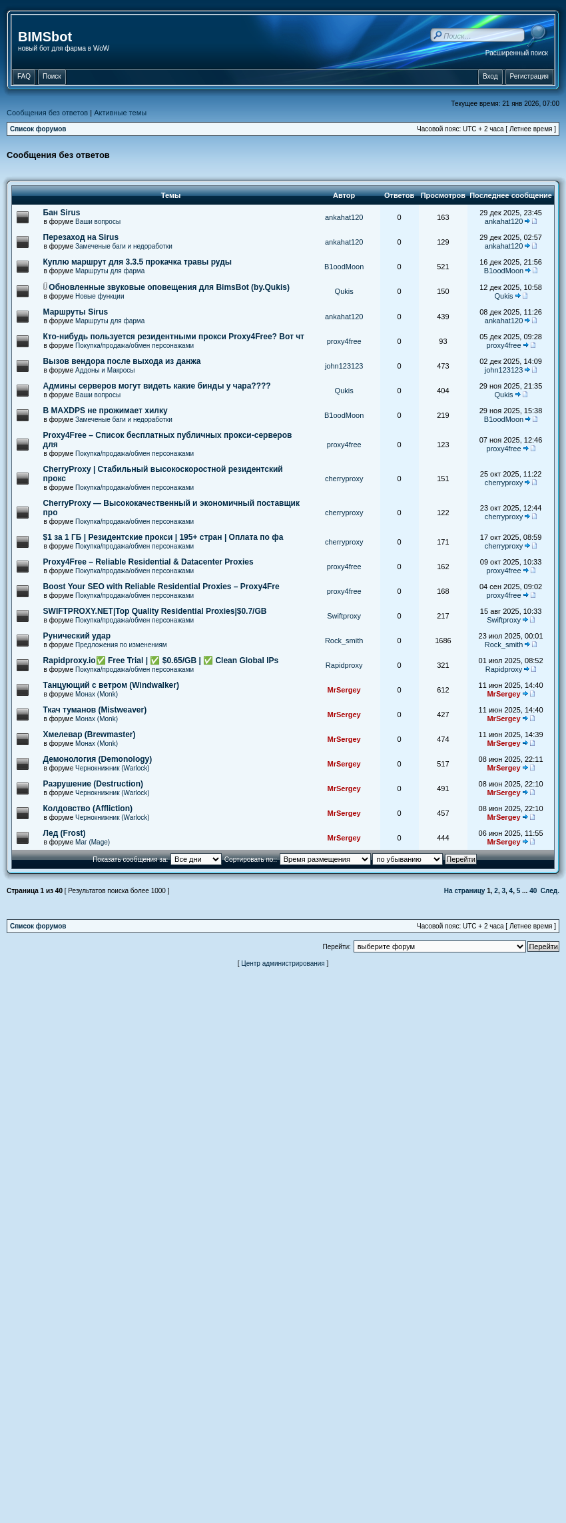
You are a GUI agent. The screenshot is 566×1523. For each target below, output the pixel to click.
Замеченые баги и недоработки (123, 246)
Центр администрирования (283, 963)
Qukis (344, 291)
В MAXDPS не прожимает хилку (105, 410)
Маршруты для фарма (109, 271)
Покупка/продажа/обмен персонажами (134, 345)
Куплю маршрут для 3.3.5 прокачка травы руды (137, 262)
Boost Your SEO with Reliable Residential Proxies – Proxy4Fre (161, 586)
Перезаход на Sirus (81, 237)
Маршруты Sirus (76, 312)
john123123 (344, 366)
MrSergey (344, 690)
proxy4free (344, 341)
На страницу (464, 890)
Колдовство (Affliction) (88, 808)
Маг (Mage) (92, 842)
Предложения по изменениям (121, 645)
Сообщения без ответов (47, 113)
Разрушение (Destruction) (93, 783)
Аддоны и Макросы (105, 370)
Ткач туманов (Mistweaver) (95, 710)
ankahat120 (344, 217)
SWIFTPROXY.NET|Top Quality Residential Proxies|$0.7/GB (155, 611)
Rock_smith (344, 641)
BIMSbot (45, 36)
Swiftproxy (344, 616)
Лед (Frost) (64, 833)
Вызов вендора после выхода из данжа (122, 361)
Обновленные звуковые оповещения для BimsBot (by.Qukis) (169, 287)
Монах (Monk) (96, 694)
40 (533, 890)
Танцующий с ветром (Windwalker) (111, 685)
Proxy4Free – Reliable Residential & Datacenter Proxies (148, 562)
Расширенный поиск (516, 53)
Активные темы (120, 113)
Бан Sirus (62, 212)
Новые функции (100, 296)
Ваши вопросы (98, 221)
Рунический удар (77, 636)
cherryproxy (344, 479)
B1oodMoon (344, 267)
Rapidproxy (344, 665)
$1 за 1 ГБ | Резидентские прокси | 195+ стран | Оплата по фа (163, 537)
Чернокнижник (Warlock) (112, 768)
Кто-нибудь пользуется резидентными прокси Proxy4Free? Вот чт (173, 336)
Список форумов (38, 129)
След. (550, 890)
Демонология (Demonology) (97, 759)
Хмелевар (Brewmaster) (89, 734)
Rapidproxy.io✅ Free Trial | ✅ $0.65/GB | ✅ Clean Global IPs (161, 660)
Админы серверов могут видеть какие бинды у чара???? (157, 386)
